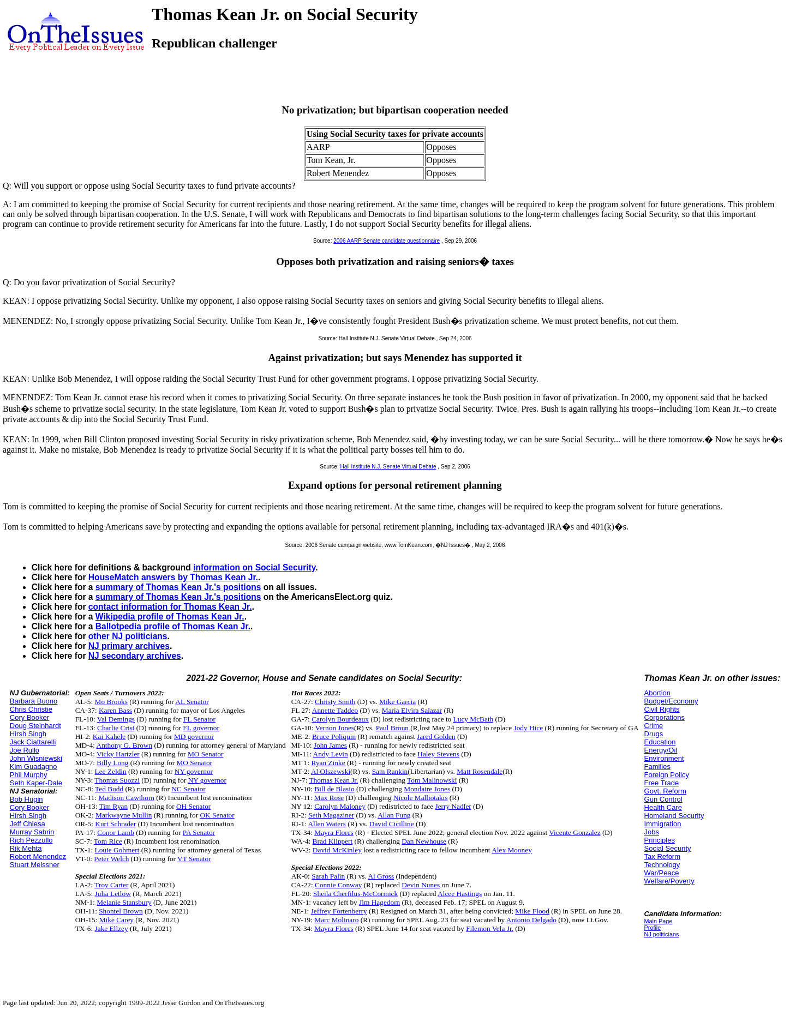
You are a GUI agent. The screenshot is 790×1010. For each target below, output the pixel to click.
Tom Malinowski (432, 780)
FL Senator (199, 719)
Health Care (663, 807)
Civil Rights (662, 709)
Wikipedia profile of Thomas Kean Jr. (169, 616)
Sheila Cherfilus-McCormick (355, 893)
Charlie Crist (115, 728)
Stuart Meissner (34, 865)
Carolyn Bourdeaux (340, 719)
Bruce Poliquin (334, 736)
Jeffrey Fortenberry (339, 911)
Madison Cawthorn (126, 797)
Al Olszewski (330, 771)
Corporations (664, 717)
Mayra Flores (333, 832)
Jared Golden (436, 736)
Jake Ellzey (111, 928)
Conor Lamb (115, 832)
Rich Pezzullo (31, 840)
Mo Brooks (111, 702)
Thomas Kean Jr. (333, 780)
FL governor (201, 728)
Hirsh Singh (28, 734)
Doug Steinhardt (35, 726)
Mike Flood (532, 911)
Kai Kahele (109, 736)
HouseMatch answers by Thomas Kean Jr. (173, 577)
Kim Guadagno (33, 766)
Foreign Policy (666, 775)
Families (657, 766)
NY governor (194, 771)
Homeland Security (674, 815)
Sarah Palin (328, 876)
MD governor (194, 736)
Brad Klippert (333, 841)
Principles (659, 840)
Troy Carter (111, 885)
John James (330, 745)
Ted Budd (109, 789)
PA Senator (199, 832)
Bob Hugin (26, 799)
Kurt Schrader (115, 824)
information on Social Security (254, 567)
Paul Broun (392, 728)
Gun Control (663, 799)
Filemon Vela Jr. (489, 928)
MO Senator (206, 754)
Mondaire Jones (427, 789)
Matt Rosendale (479, 771)
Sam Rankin (390, 771)
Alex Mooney (512, 850)
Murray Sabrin (32, 832)
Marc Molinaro (336, 920)
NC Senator (188, 789)
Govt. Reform (665, 791)
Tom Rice (108, 841)
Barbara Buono (33, 701)
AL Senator (191, 702)
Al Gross (381, 876)
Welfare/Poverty (669, 881)
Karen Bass (115, 710)
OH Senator (193, 806)
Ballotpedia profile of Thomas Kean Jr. (172, 626)
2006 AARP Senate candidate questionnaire (386, 241)
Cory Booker (29, 717)
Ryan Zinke (328, 763)
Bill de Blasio (334, 789)
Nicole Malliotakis (420, 797)
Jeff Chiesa (27, 824)
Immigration (662, 824)
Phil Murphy (28, 775)
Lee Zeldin (111, 771)
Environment (664, 758)
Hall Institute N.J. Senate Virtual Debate (388, 467)
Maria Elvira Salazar (412, 710)
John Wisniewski (36, 758)
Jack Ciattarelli (33, 742)
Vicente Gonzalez (574, 832)
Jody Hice (528, 728)
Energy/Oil (661, 750)
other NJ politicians (127, 636)
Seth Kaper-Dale (36, 783)
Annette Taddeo (335, 710)
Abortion (657, 693)
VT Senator (194, 859)
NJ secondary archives (134, 655)
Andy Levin (330, 754)
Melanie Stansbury (124, 902)
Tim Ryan (113, 806)
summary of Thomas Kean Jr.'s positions (178, 587)
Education (660, 742)
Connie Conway (338, 885)
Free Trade (661, 783)
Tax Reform (662, 856)
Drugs (653, 734)
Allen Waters (326, 824)
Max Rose (329, 797)
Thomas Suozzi (117, 780)
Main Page (658, 921)
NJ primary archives (129, 646)
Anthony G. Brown (125, 745)
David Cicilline (391, 824)
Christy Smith (335, 702)
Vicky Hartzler (118, 754)
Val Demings (116, 719)
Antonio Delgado (531, 920)
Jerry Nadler (453, 806)
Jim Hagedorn (379, 902)
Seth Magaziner (331, 815)
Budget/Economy (671, 701)
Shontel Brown (120, 911)
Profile (652, 927)
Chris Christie (31, 709)
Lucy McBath (473, 719)
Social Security (667, 848)
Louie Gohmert (117, 850)
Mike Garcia (397, 702)
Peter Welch (111, 859)
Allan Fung (394, 815)
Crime (653, 726)
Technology (662, 865)
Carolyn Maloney (340, 806)
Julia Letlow (113, 893)
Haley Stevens (438, 754)
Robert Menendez (38, 856)
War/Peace (661, 873)
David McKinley (337, 850)
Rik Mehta (26, 848)
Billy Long (112, 763)
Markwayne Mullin (123, 815)
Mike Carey (116, 920)
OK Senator (217, 815)
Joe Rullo (24, 750)
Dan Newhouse (424, 841)
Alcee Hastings (460, 893)
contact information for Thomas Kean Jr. (170, 606)
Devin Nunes (421, 885)
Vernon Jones (334, 728)
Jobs (651, 832)
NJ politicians (661, 934)
